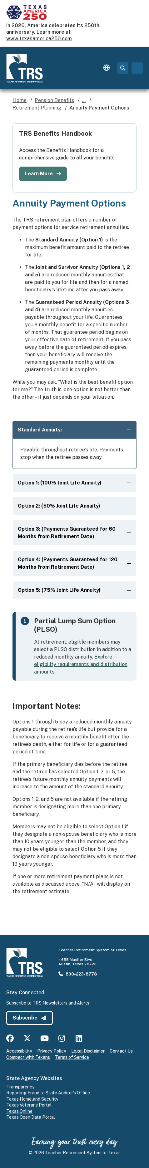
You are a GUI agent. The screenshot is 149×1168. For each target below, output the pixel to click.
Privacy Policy (51, 1051)
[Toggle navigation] (137, 68)
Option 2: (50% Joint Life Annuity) (74, 506)
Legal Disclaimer (88, 1051)
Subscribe (29, 1018)
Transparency (20, 1086)
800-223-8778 (81, 974)
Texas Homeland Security (32, 1099)
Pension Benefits (54, 100)
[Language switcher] (106, 68)
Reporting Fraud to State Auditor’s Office (48, 1092)
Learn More (43, 174)
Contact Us (121, 1051)
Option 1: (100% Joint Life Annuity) (74, 483)
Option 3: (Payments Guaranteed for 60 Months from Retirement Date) (74, 532)
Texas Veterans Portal (29, 1104)
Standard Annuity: (74, 430)
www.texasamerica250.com (39, 38)
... (84, 100)
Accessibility (19, 1051)
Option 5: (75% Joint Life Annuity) (74, 590)
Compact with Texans (28, 1057)
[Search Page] (122, 68)
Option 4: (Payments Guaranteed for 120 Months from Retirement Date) (74, 563)
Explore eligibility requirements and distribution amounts (80, 664)
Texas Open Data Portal (30, 1117)
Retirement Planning (36, 108)
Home (19, 100)
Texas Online (19, 1111)
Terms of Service (72, 1057)
